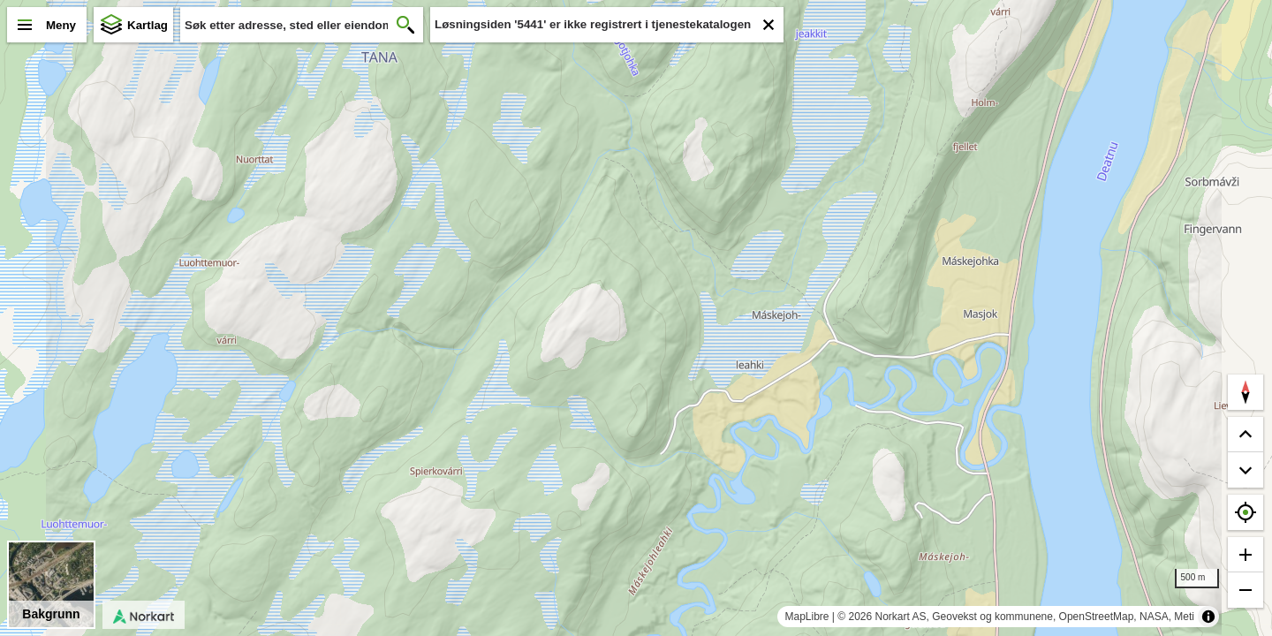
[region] (636, 318)
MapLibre (806, 616)
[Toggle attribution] (1208, 616)
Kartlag (147, 25)
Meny (61, 25)
